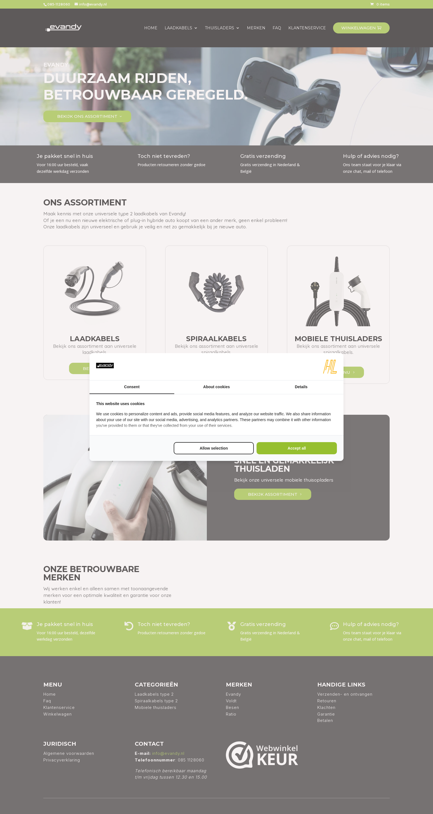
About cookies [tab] (216, 387)
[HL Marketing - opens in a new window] (330, 367)
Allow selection (214, 448)
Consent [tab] (131, 387)
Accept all (297, 448)
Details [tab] (301, 387)
